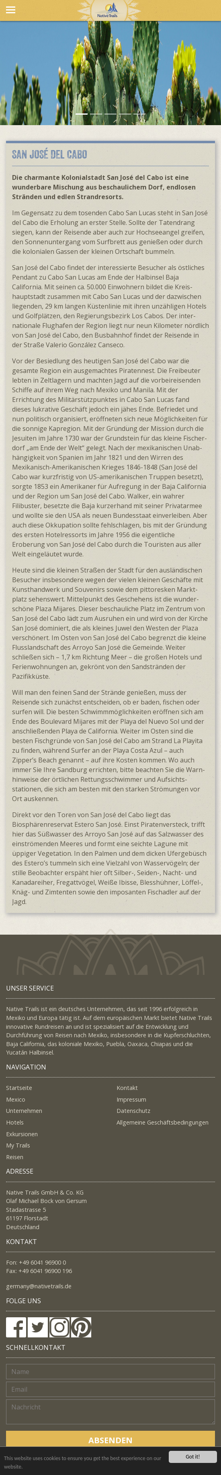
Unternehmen (24, 1110)
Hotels (15, 1122)
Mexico (15, 1099)
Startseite (19, 1088)
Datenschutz (133, 1110)
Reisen (14, 1157)
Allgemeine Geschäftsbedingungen (163, 1122)
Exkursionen (22, 1134)
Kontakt (127, 1088)
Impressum (131, 1099)
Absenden (110, 1440)
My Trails (18, 1145)
